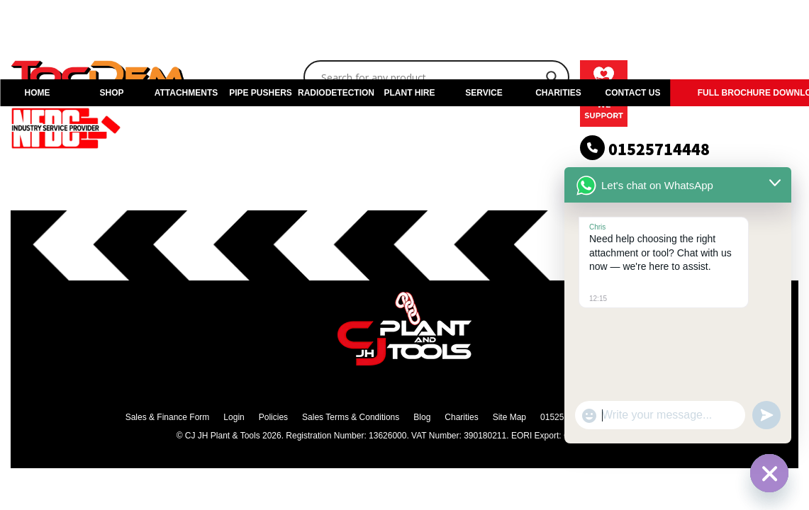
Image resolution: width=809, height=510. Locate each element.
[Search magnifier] (552, 77)
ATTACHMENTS (186, 93)
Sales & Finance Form (167, 417)
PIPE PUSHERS (260, 93)
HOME (37, 93)
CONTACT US (633, 93)
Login (233, 417)
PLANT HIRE (409, 93)
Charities (461, 417)
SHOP (111, 93)
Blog (421, 417)
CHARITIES (558, 93)
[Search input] (430, 77)
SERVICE (483, 93)
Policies (273, 417)
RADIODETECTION (335, 93)
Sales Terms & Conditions (350, 417)
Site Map (509, 417)
